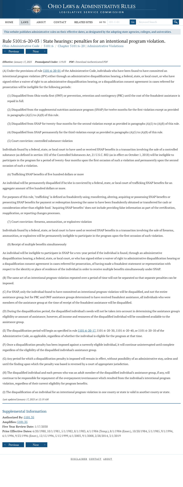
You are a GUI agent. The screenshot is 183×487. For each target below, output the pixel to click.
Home (9, 22)
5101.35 (29, 417)
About (41, 22)
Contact (60, 22)
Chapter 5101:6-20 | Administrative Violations (91, 46)
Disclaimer (79, 458)
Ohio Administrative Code (20, 46)
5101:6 (49, 46)
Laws (25, 22)
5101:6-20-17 (86, 330)
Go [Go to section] (132, 22)
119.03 (62, 61)
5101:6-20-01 (52, 71)
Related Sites (83, 22)
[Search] (176, 22)
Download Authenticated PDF (91, 61)
